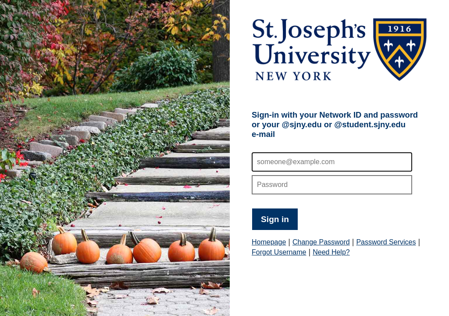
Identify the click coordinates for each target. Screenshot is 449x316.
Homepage (269, 242)
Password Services (386, 242)
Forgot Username (279, 252)
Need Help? (331, 252)
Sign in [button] (275, 219)
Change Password (321, 242)
